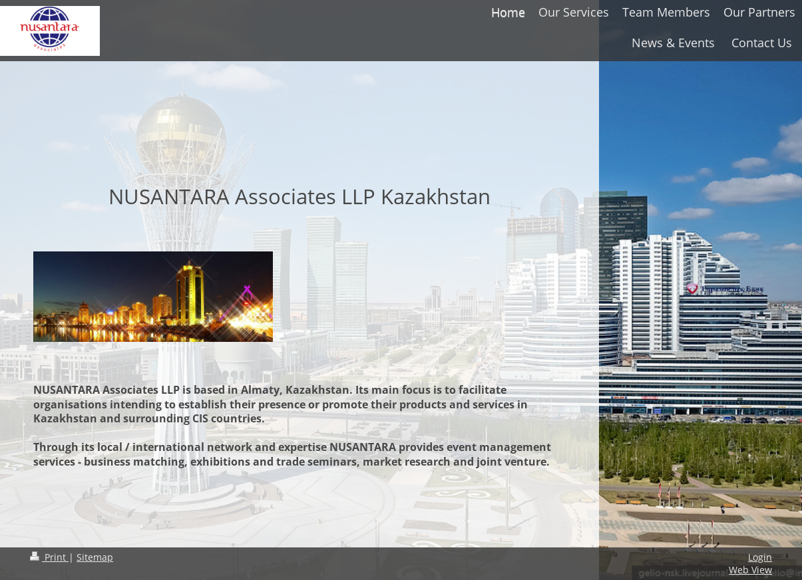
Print (49, 557)
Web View (750, 569)
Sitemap (95, 557)
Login (760, 557)
